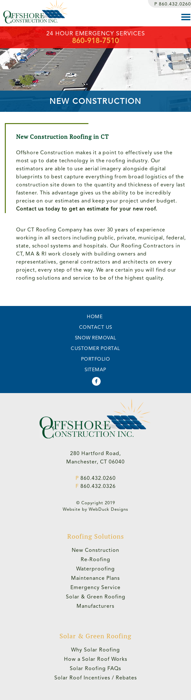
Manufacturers (95, 606)
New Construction (95, 550)
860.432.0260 (172, 3)
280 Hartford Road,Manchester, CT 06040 (95, 457)
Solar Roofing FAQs (95, 668)
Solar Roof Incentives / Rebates (95, 678)
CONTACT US (95, 327)
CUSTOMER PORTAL (95, 348)
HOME (95, 316)
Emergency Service (95, 587)
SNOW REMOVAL (95, 338)
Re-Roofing (95, 559)
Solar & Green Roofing (95, 597)
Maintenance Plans (95, 578)
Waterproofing (95, 569)
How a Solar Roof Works (95, 659)
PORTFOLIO (95, 359)
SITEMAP (95, 369)
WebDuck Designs (108, 509)
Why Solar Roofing (95, 650)
